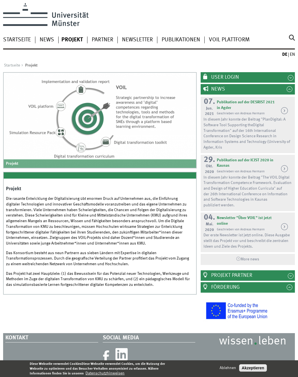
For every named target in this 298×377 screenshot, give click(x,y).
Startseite (17, 40)
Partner (102, 40)
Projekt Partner (231, 275)
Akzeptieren (253, 369)
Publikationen (181, 40)
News (47, 40)
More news (250, 259)
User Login (224, 77)
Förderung (225, 287)
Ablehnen (228, 370)
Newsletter (137, 40)
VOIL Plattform (229, 40)
